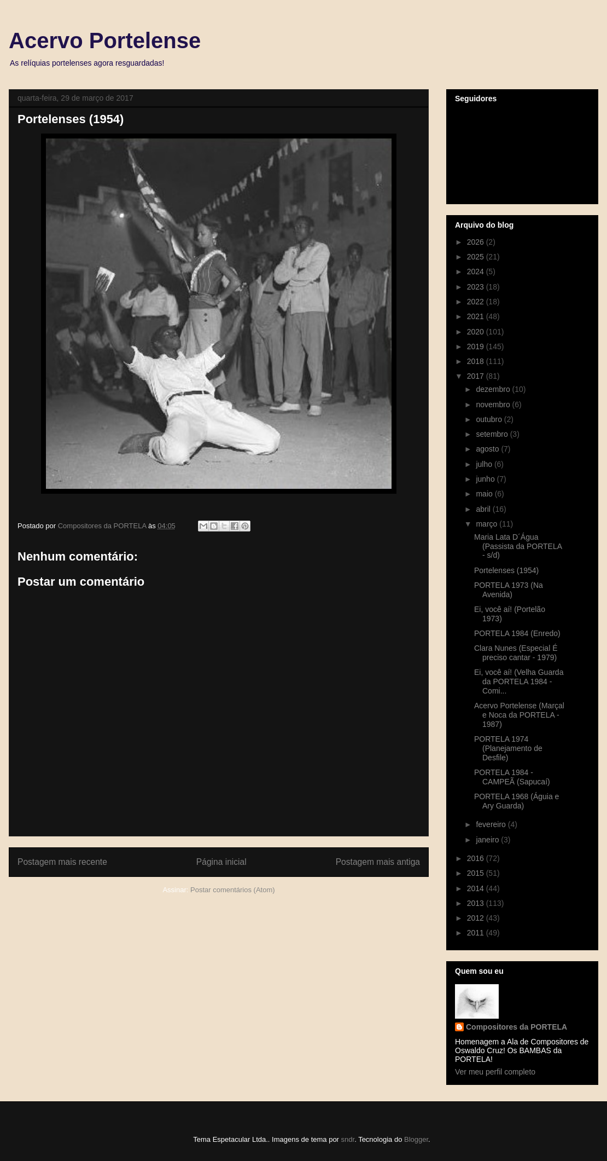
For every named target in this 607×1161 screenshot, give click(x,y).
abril (484, 509)
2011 (476, 932)
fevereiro (491, 824)
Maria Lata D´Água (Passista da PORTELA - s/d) (518, 546)
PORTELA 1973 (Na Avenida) (508, 590)
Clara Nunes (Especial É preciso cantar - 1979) (516, 653)
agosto (488, 448)
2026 (476, 242)
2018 (476, 361)
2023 (476, 286)
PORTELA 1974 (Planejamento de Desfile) (508, 748)
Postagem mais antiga (378, 862)
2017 (476, 376)
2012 (476, 918)
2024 (476, 271)
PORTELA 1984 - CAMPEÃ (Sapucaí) (512, 777)
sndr (348, 1139)
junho (486, 479)
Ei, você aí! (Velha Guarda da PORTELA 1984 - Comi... (518, 681)
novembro (494, 404)
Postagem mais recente (62, 862)
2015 (476, 873)
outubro (490, 419)
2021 (476, 316)
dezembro (494, 389)
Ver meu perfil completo (495, 1071)
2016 (476, 858)
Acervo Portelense (105, 40)
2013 (476, 903)
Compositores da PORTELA (516, 1027)
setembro (493, 434)
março (487, 523)
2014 (476, 888)
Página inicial (221, 862)
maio (485, 493)
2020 (476, 331)
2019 (476, 346)
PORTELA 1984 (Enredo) (517, 633)
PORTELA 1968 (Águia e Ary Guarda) (516, 801)
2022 (476, 301)
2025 (476, 256)
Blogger (416, 1139)
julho (485, 464)
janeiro (488, 839)
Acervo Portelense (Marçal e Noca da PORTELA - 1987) (519, 715)
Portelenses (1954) (506, 570)
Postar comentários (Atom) (232, 890)
